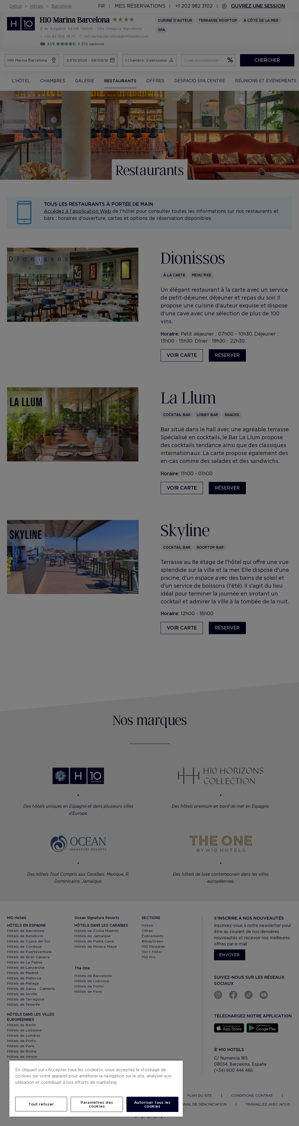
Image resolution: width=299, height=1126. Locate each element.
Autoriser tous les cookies (152, 1104)
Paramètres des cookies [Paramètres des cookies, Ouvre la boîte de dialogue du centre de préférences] (97, 1104)
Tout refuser (41, 1104)
